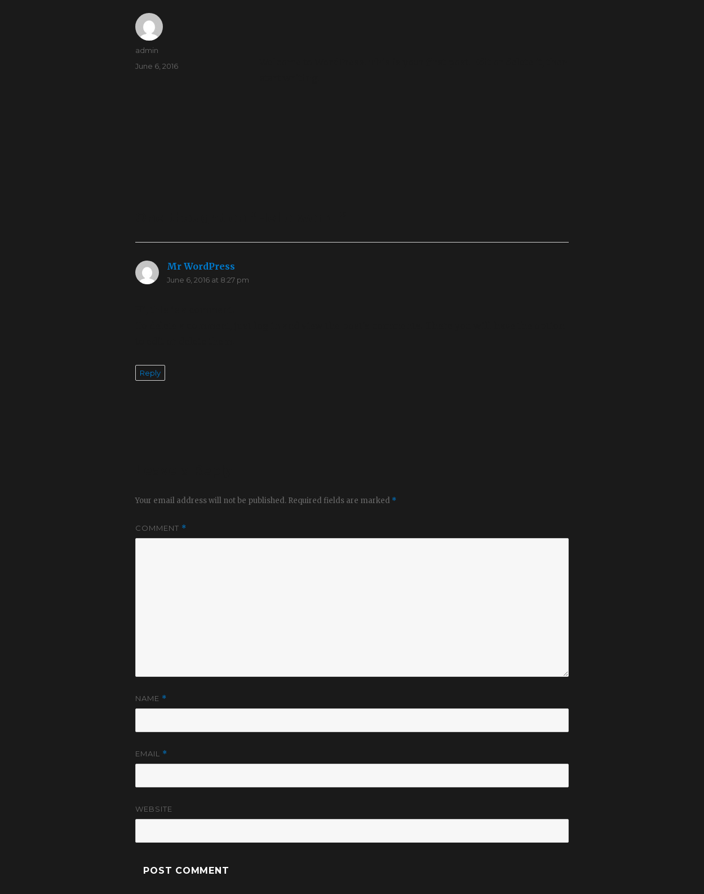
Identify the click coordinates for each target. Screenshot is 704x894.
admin (146, 50)
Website (153, 808)
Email (151, 754)
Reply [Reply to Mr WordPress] (150, 372)
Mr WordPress (201, 266)
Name (151, 698)
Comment (161, 528)
